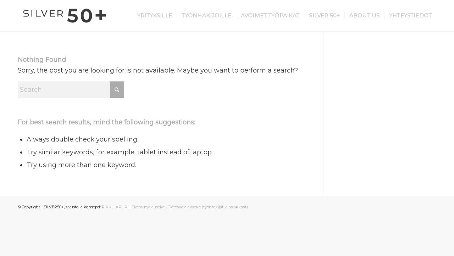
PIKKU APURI (115, 206)
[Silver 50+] (64, 15)
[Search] (71, 89)
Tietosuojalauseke (148, 206)
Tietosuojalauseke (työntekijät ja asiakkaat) (208, 206)
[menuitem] (155, 15)
